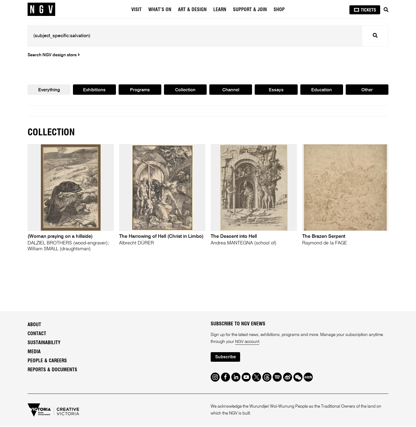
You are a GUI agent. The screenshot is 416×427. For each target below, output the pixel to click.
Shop (279, 9)
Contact (37, 334)
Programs (140, 90)
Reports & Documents (52, 370)
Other (367, 90)
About (34, 325)
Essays (276, 90)
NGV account (247, 342)
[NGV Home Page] (41, 9)
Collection (185, 90)
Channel (230, 90)
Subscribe (225, 357)
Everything (49, 90)
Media (34, 352)
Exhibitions (94, 90)
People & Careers (47, 361)
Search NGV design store (54, 55)
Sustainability (44, 343)
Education (321, 90)
